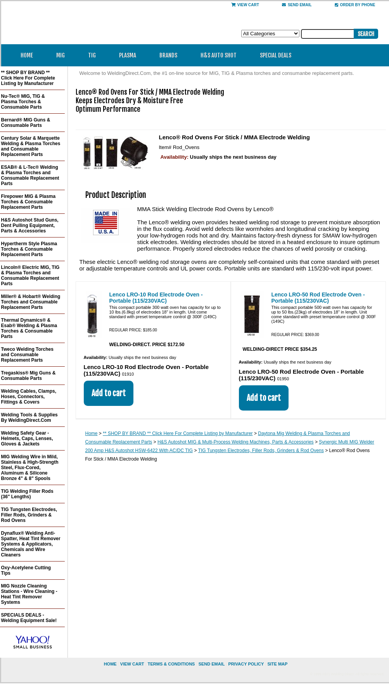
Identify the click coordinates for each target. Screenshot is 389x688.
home (110, 664)
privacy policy (246, 664)
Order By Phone (355, 5)
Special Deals (275, 55)
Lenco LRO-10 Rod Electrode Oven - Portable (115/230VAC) (156, 297)
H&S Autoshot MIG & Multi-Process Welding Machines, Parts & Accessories (235, 442)
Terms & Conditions (171, 664)
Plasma (130, 55)
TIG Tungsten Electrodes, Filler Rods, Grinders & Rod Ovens (261, 450)
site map (277, 664)
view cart (132, 664)
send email (297, 5)
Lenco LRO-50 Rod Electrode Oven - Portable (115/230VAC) (318, 297)
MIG (63, 55)
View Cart (245, 5)
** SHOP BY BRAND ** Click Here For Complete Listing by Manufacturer (177, 433)
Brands (170, 55)
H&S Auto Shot (219, 55)
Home (27, 55)
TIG (94, 55)
